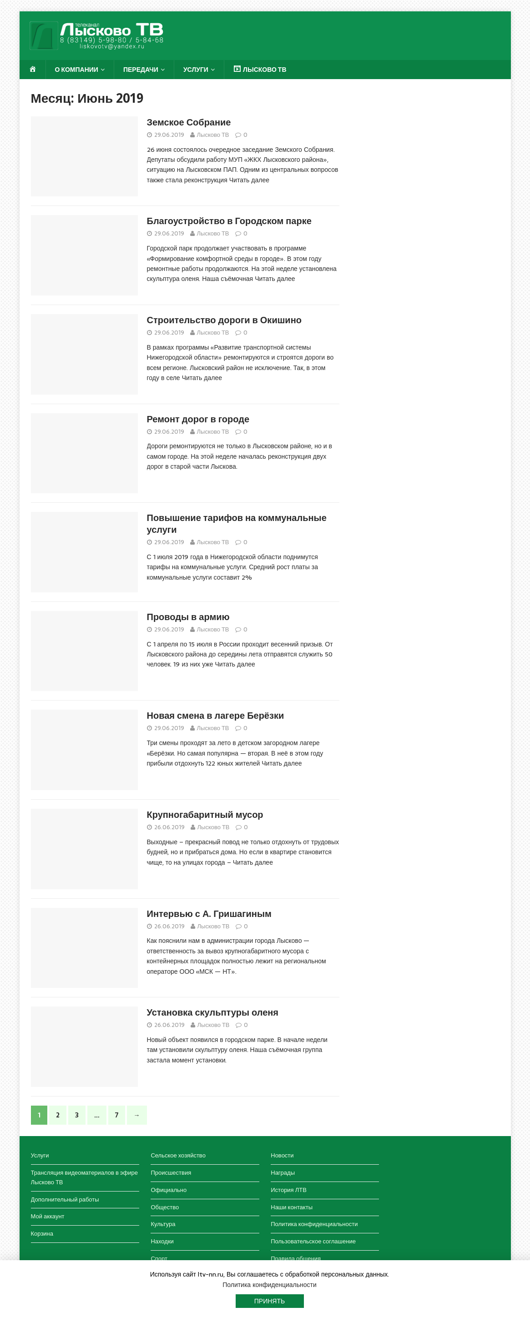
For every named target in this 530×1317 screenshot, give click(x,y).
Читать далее (249, 180)
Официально (169, 1190)
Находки (162, 1241)
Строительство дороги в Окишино (224, 320)
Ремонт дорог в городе (198, 419)
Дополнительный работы (65, 1199)
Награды (283, 1172)
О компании (76, 70)
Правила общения (296, 1258)
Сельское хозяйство (178, 1155)
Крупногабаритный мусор (205, 814)
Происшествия (171, 1172)
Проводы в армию (188, 616)
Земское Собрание (189, 122)
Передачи (140, 70)
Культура (163, 1224)
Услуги (195, 70)
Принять (269, 1301)
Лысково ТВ (213, 135)
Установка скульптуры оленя (213, 1012)
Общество (165, 1207)
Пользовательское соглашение (313, 1241)
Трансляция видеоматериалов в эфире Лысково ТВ (84, 1177)
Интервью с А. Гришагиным (209, 913)
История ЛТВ (289, 1190)
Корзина (42, 1233)
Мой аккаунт (48, 1216)
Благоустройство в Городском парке (229, 220)
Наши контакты (292, 1207)
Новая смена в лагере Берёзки (215, 715)
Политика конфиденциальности (314, 1224)
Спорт (159, 1258)
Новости (282, 1155)
